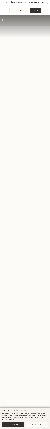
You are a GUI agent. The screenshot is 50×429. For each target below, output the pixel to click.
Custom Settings (37, 425)
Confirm (35, 11)
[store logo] (25, 20)
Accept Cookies (13, 425)
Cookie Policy (12, 419)
